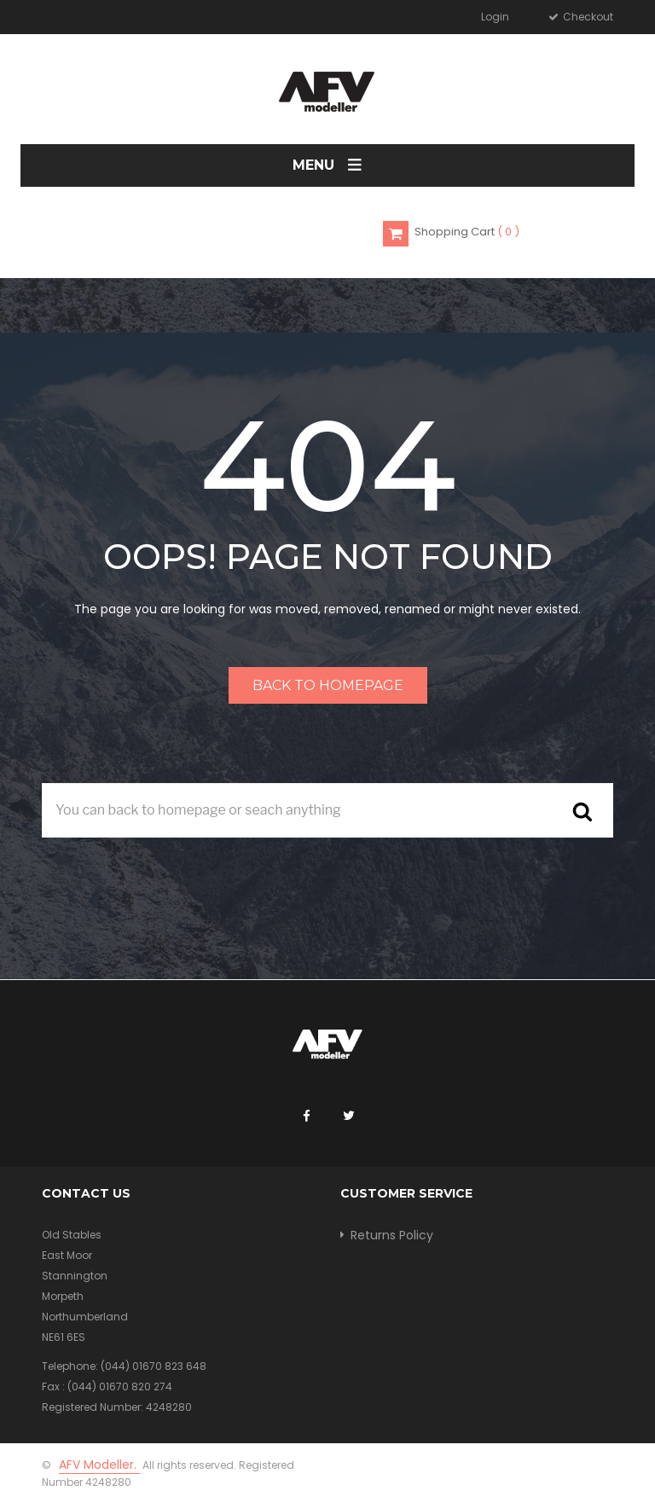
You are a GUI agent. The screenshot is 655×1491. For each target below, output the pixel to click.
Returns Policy (392, 1235)
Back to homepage (327, 685)
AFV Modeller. (99, 1464)
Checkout (586, 16)
